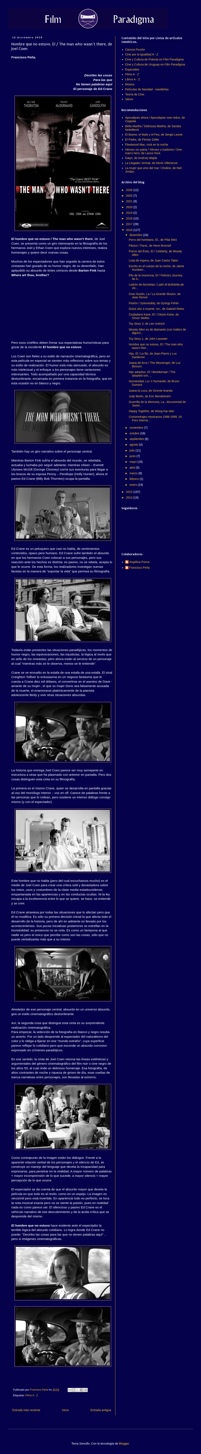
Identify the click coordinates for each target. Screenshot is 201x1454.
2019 (129, 212)
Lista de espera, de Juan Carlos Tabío (153, 260)
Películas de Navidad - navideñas (147, 89)
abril (132, 467)
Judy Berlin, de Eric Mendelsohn (150, 396)
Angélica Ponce (139, 562)
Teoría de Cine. (135, 94)
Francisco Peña (139, 567)
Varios (129, 99)
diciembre (136, 235)
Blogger (124, 1443)
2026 (129, 190)
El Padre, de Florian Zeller (142, 139)
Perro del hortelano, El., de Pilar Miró (153, 239)
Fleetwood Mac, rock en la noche (146, 144)
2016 (129, 230)
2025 (129, 195)
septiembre (137, 439)
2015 (129, 492)
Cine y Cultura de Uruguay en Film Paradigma (155, 64)
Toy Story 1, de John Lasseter (148, 338)
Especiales (132, 69)
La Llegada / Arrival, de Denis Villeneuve (151, 163)
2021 (129, 201)
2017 (129, 224)
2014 (129, 497)
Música (129, 84)
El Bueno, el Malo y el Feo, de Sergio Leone (154, 134)
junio (132, 456)
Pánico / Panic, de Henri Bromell (150, 245)
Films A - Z (32, 1395)
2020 (129, 207)
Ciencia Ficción (135, 49)
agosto (134, 444)
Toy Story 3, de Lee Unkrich (147, 323)
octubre (134, 433)
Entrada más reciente (26, 1410)
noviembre (136, 427)
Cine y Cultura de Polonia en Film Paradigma (154, 59)
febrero (134, 479)
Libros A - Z (132, 79)
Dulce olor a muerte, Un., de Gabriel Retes (156, 308)
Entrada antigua (100, 1410)
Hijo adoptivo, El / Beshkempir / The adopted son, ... (152, 373)
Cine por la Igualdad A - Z (141, 54)
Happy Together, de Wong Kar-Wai (151, 411)
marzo (133, 473)
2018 (129, 218)
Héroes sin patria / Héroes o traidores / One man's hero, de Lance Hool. (153, 151)
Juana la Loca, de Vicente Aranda (151, 390)
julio (132, 450)
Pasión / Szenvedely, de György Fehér (154, 303)
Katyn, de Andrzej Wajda (141, 158)
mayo (133, 461)
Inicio (65, 1410)
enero (133, 484)
